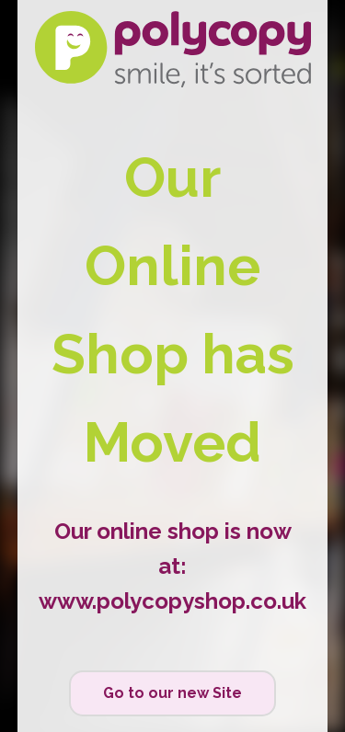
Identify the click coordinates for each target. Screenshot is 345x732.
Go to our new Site (172, 693)
